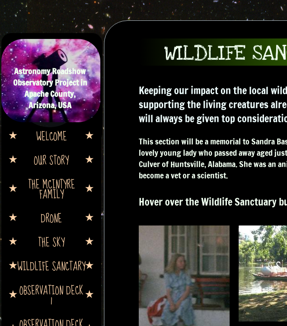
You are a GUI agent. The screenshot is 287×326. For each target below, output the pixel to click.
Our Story (51, 159)
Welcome (51, 135)
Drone (51, 217)
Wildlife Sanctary (51, 265)
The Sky (51, 241)
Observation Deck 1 (51, 294)
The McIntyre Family (51, 188)
